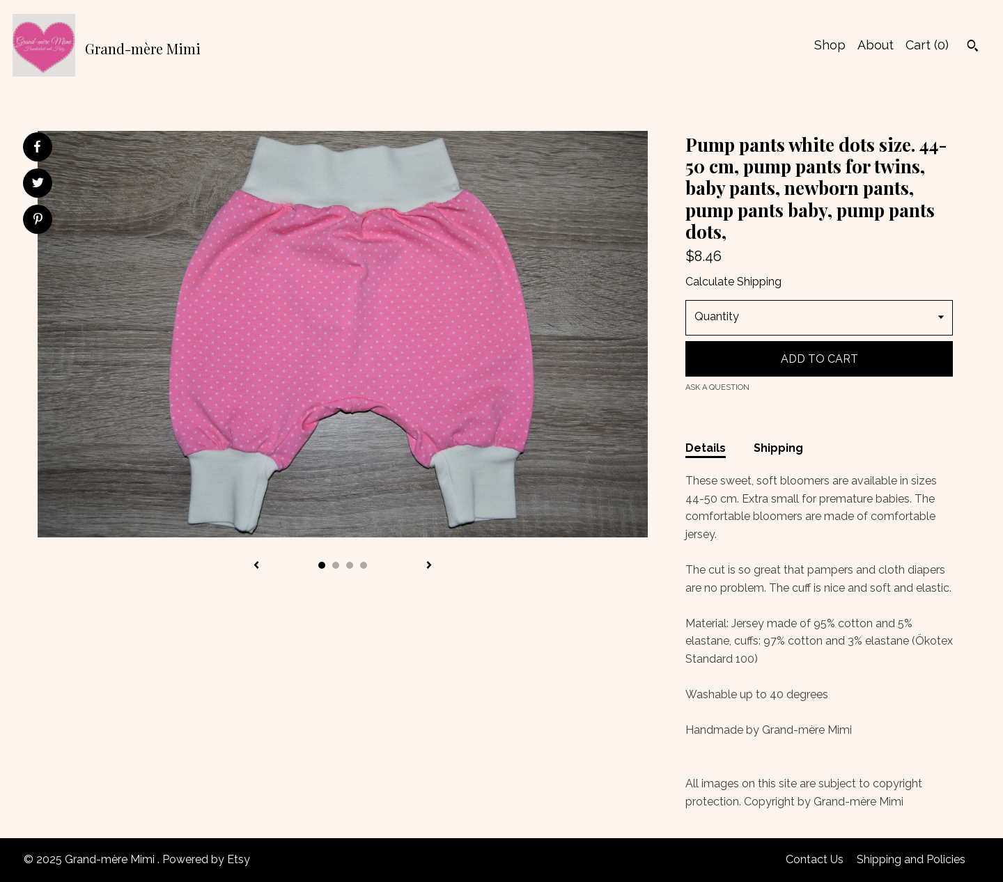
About (875, 45)
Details (705, 448)
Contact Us (814, 859)
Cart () (927, 45)
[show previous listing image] (256, 566)
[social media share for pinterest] (38, 220)
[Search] (972, 47)
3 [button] (349, 565)
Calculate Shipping (733, 281)
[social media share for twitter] (38, 184)
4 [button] (363, 565)
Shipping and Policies (911, 859)
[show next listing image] (429, 566)
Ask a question (717, 387)
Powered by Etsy (206, 859)
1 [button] (321, 565)
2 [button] (335, 565)
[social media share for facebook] (36, 147)
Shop (830, 45)
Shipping (778, 448)
